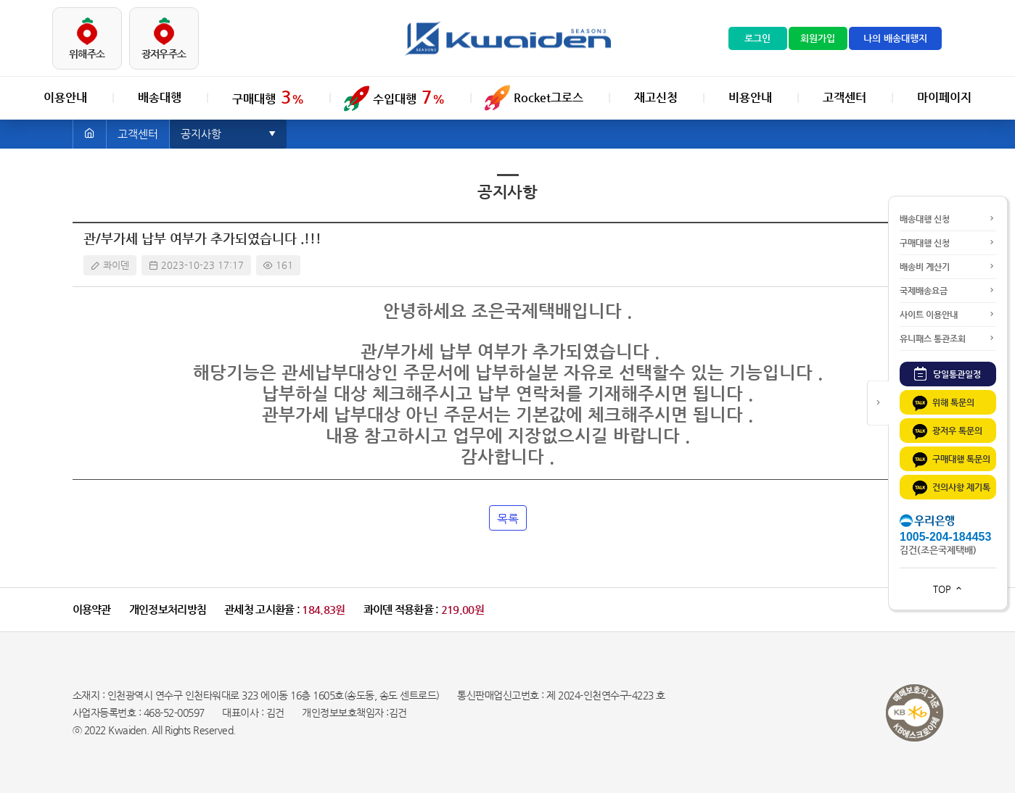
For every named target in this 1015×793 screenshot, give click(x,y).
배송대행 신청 (948, 219)
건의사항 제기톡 (950, 488)
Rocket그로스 (548, 97)
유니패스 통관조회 (948, 338)
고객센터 (844, 97)
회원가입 (817, 38)
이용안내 (65, 97)
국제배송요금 (948, 291)
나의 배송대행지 (895, 38)
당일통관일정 (947, 374)
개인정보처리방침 (167, 609)
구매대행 (268, 97)
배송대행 (159, 97)
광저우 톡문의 (946, 432)
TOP (948, 589)
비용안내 (750, 97)
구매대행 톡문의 (950, 460)
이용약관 (92, 609)
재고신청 (656, 97)
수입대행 (409, 97)
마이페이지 (944, 97)
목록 (508, 519)
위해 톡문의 (942, 403)
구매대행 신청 (948, 243)
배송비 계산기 (948, 267)
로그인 (757, 38)
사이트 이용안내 (948, 315)
